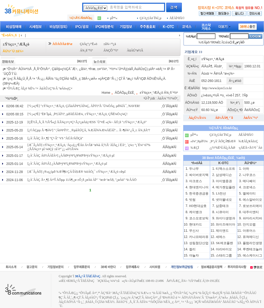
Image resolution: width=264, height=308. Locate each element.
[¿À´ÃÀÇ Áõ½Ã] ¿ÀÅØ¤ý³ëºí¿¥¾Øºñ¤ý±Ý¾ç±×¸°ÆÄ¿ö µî (67, 163)
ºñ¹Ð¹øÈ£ (224, 36)
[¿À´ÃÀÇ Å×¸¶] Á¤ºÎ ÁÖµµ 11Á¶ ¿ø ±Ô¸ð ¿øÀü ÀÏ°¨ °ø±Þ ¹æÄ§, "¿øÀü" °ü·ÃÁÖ (81, 180)
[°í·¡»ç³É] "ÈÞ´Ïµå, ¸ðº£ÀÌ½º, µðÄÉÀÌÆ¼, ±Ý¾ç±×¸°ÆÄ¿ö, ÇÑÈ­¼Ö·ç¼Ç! (77, 114)
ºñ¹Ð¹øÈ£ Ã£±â (219, 42)
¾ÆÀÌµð (191, 36)
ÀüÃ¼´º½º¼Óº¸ (167, 98)
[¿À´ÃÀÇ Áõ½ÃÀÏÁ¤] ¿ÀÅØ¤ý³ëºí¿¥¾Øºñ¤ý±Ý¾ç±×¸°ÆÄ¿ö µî (70, 155)
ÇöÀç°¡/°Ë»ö (88, 44)
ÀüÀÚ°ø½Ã (135, 50)
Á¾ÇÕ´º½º (110, 50)
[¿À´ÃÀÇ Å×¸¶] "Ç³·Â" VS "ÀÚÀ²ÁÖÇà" (55, 138)
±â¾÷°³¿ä (109, 44)
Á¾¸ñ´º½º (86, 50)
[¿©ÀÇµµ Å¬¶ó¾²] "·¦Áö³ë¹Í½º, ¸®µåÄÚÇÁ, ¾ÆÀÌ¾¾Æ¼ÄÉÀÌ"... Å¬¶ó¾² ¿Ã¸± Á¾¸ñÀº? (88, 130)
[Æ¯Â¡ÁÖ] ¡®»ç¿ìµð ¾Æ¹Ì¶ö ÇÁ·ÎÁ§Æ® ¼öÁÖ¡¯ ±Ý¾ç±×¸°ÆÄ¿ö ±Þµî (76, 172)
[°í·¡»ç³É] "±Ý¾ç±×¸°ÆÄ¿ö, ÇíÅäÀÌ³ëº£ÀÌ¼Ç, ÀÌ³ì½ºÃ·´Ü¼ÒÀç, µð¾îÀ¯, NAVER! (83, 106)
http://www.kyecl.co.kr (217, 88)
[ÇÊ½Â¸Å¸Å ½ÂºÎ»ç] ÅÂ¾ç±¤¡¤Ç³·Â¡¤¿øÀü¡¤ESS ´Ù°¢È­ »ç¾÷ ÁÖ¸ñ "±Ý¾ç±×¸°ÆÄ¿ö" (87, 122)
